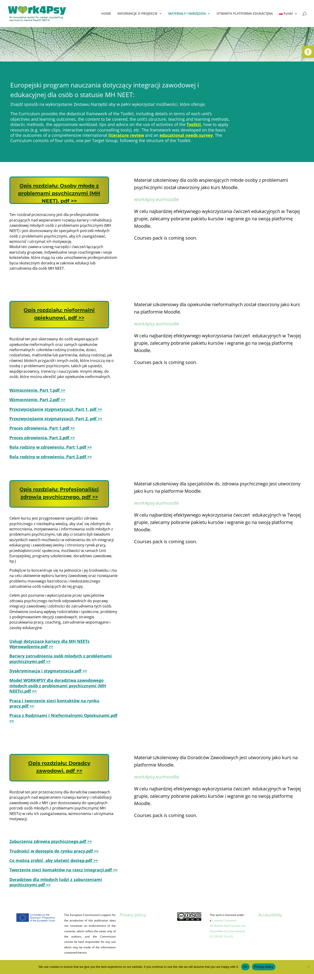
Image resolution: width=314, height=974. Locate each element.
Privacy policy (263, 966)
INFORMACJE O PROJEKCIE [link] (137, 14)
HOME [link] (106, 14)
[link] (308, 52)
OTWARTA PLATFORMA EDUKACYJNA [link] (245, 14)
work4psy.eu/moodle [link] (156, 199)
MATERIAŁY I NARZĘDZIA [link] (187, 14)
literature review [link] (126, 135)
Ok (245, 966)
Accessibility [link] (270, 915)
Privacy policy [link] (133, 915)
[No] (308, 967)
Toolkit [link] (194, 124)
